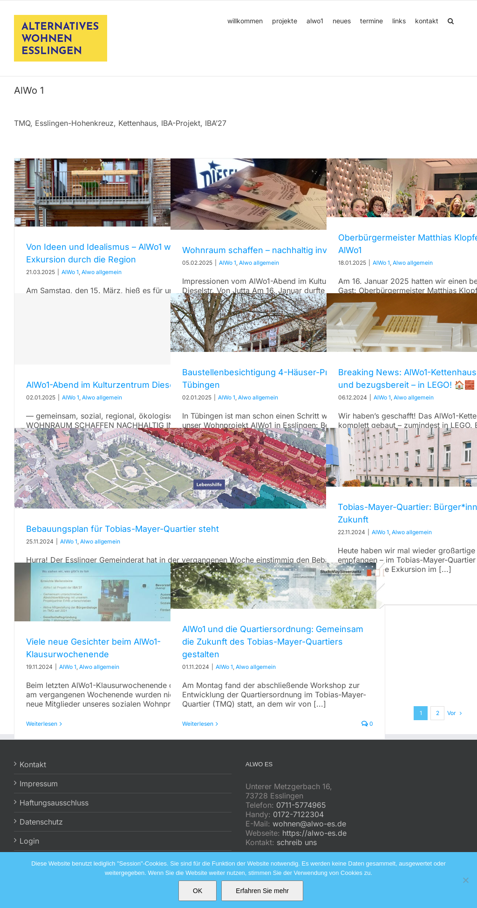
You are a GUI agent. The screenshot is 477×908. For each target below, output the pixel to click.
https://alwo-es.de (314, 833)
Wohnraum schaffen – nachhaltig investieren (271, 250)
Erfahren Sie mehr (262, 890)
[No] (465, 880)
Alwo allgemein (102, 271)
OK (197, 890)
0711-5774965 (301, 805)
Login (29, 841)
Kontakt (33, 764)
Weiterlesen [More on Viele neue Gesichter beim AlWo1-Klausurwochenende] (41, 723)
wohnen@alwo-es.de (309, 823)
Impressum (39, 783)
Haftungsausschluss (54, 802)
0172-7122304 (298, 814)
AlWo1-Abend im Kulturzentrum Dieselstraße (114, 385)
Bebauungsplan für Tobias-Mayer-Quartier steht (122, 529)
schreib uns (297, 842)
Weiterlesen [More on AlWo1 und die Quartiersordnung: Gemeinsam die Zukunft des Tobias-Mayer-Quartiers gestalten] (197, 723)
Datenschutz (41, 821)
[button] (451, 20)
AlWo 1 (70, 271)
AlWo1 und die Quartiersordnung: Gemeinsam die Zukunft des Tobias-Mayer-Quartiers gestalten (272, 641)
